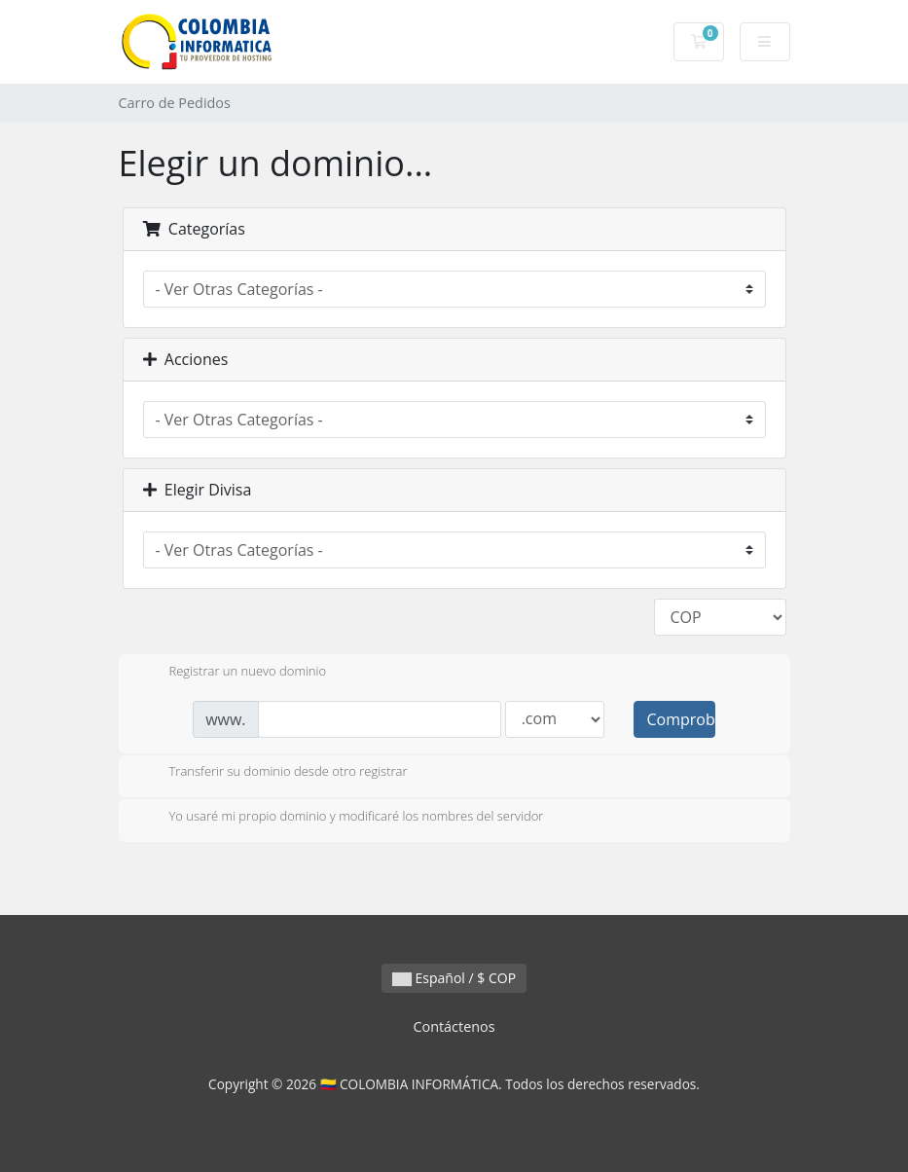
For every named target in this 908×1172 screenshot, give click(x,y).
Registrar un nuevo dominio (232, 672)
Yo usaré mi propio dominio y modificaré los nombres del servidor (341, 817)
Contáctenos (453, 1026)
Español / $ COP (454, 978)
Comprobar (680, 719)
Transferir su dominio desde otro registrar (273, 773)
